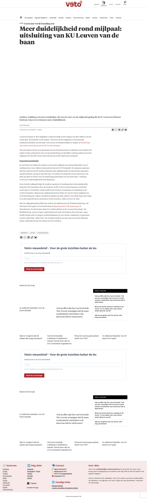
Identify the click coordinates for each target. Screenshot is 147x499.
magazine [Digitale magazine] (58, 486)
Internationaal (78, 18)
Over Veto (118, 8)
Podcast (118, 18)
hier (103, 480)
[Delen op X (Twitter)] (116, 129)
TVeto (111, 18)
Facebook (30, 469)
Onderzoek (103, 18)
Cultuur (95, 18)
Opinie (87, 18)
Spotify (29, 478)
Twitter (29, 474)
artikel (32, 233)
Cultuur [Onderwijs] (5, 480)
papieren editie (72, 488)
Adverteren (57, 471)
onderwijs (24, 233)
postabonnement (66, 474)
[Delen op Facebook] (112, 129)
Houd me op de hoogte (34, 269)
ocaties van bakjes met (59, 488)
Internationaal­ (7, 476)
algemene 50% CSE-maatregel (66, 206)
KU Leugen (6, 485)
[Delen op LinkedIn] (119, 129)
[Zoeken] (125, 8)
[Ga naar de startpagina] (73, 7)
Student (68, 18)
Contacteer (58, 476)
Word (56, 469)
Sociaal (60, 18)
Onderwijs (52, 18)
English (5, 487)
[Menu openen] (21, 17)
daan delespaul (43, 233)
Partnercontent (8, 489)
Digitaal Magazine (41, 18)
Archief (111, 8)
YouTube (30, 476)
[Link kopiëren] (122, 129)
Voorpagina (28, 18)
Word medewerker (104, 9)
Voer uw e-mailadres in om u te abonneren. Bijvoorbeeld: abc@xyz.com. (43, 262)
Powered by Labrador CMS (73, 496)
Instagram (30, 471)
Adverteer (96, 8)
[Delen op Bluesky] (125, 129)
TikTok (38, 471)
